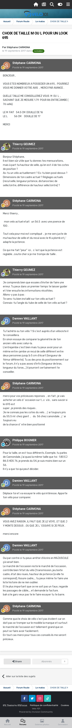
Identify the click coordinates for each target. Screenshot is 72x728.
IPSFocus (22, 705)
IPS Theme (8, 705)
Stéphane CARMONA (18, 47)
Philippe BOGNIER (24, 440)
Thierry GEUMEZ (23, 144)
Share (17, 661)
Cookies (65, 705)
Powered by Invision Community (36, 712)
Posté (27, 67)
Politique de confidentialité (44, 705)
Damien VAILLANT (24, 318)
